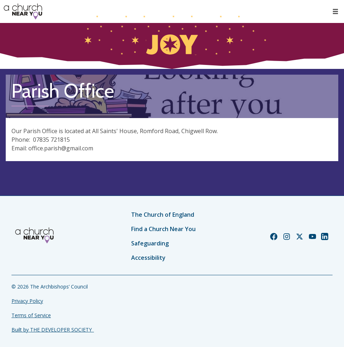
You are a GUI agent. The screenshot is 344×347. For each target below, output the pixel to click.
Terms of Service (31, 315)
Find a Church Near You (163, 229)
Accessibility (148, 258)
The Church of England (162, 215)
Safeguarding (150, 243)
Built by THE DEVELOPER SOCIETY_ (52, 329)
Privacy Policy (27, 300)
